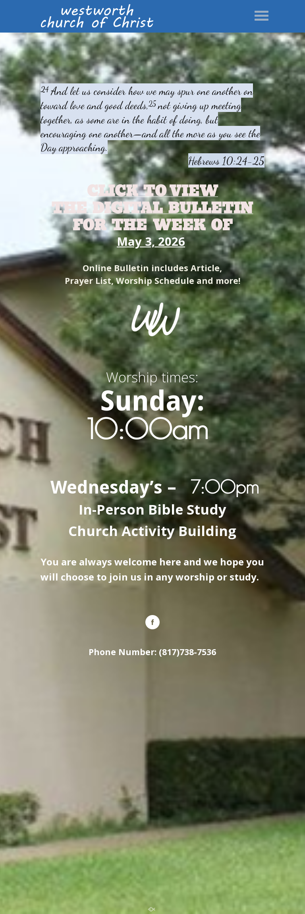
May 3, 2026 (151, 241)
